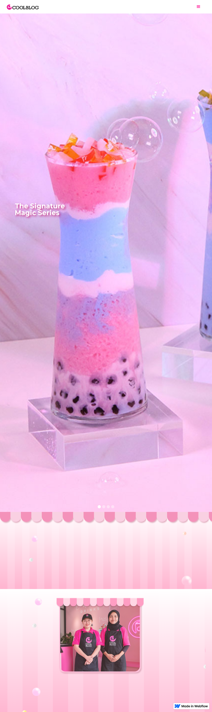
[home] (23, 5)
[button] (198, 6)
